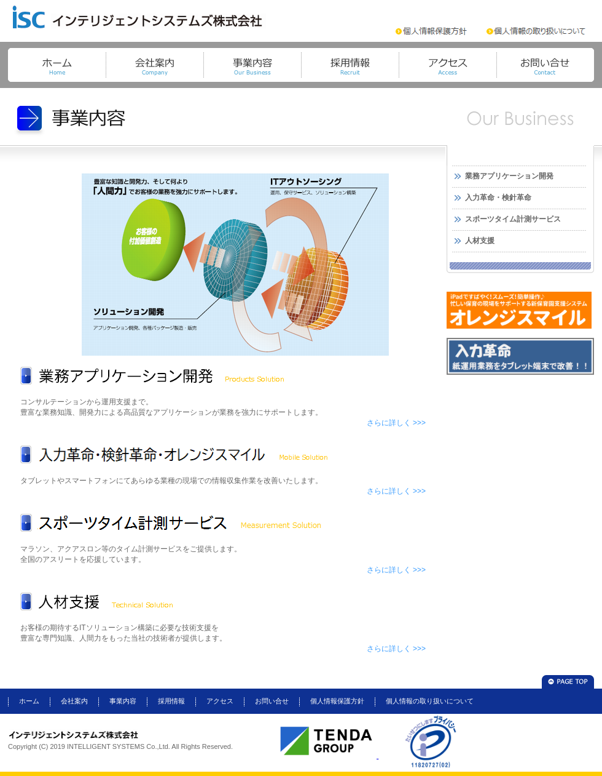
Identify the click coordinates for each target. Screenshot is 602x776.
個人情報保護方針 (337, 701)
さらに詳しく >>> (396, 422)
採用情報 (350, 65)
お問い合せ (545, 65)
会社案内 (154, 65)
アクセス (447, 65)
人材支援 (480, 240)
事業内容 (252, 65)
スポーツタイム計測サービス (513, 219)
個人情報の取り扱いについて (430, 701)
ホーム (29, 701)
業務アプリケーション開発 (509, 176)
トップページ (57, 65)
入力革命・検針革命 (498, 197)
